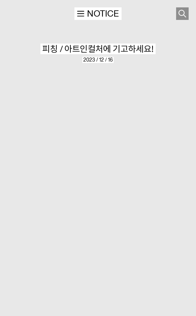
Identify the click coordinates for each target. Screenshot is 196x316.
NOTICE (97, 13)
